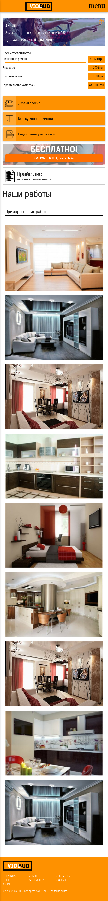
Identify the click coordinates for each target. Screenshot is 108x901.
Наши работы (62, 876)
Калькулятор (36, 880)
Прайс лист (30, 174)
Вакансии (60, 880)
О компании (9, 876)
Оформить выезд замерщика (54, 158)
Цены (6, 880)
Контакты (8, 884)
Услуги (33, 876)
